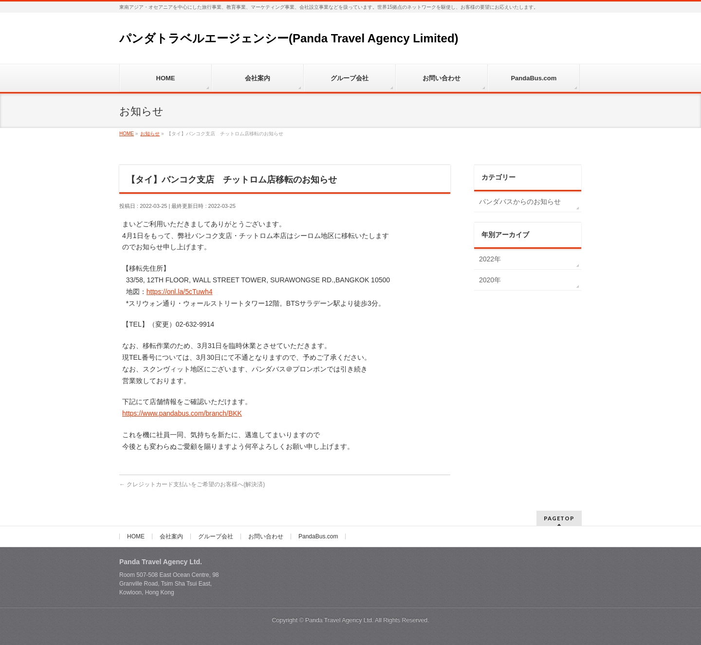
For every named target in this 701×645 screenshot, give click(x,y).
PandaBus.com (318, 536)
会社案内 (171, 536)
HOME (136, 536)
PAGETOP (559, 518)
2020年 (490, 280)
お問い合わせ (265, 536)
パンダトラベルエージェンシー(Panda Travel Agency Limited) (289, 38)
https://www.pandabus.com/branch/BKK (182, 413)
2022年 (490, 259)
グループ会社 (215, 536)
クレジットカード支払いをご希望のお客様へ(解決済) (192, 484)
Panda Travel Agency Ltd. (340, 620)
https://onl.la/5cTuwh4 (180, 291)
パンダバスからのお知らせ (520, 201)
